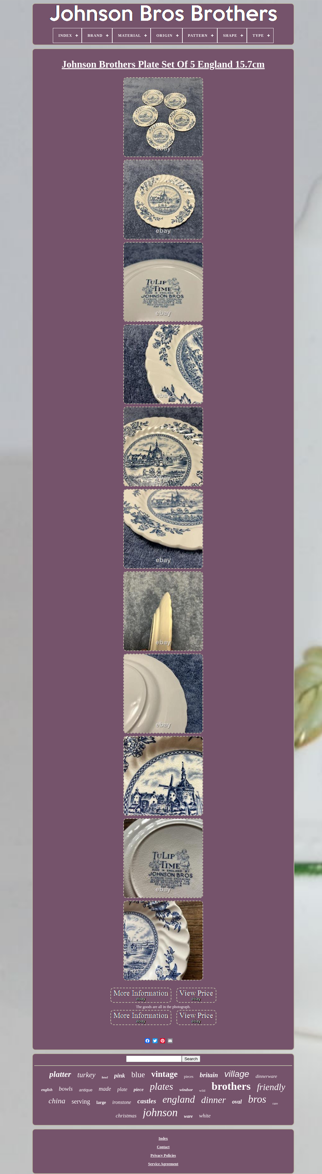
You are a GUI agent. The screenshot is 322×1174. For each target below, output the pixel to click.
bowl (105, 1077)
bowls (66, 1088)
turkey (86, 1075)
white (205, 1116)
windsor (186, 1089)
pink (119, 1075)
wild (202, 1090)
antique (85, 1090)
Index (163, 1138)
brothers (231, 1086)
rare (275, 1103)
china (56, 1101)
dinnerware (266, 1076)
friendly (271, 1087)
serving (81, 1101)
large (101, 1102)
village (236, 1074)
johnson (160, 1112)
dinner (213, 1099)
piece (139, 1089)
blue (138, 1074)
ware (188, 1116)
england (179, 1099)
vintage (164, 1074)
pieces (188, 1076)
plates (161, 1086)
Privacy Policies (163, 1155)
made (105, 1089)
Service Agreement (163, 1164)
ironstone (121, 1102)
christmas (126, 1116)
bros (257, 1099)
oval (237, 1102)
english (47, 1090)
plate (122, 1089)
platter (60, 1074)
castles (146, 1101)
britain (209, 1075)
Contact (163, 1147)
